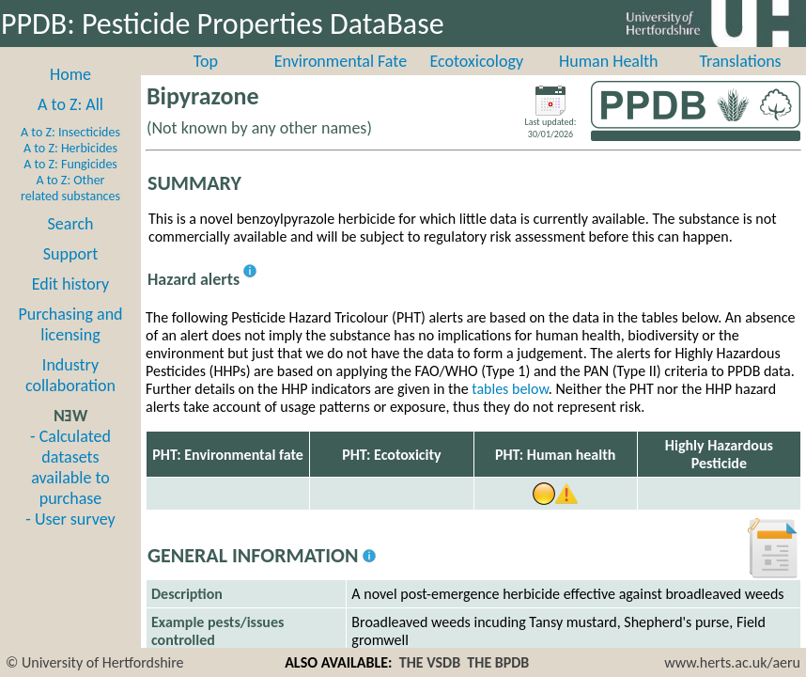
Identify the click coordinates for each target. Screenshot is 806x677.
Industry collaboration (70, 375)
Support (70, 254)
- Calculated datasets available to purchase (70, 467)
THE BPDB (498, 662)
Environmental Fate (340, 61)
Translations (740, 61)
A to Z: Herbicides (70, 148)
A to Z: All (70, 104)
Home (70, 74)
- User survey (70, 519)
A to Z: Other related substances (70, 188)
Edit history (71, 284)
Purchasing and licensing (70, 324)
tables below (510, 389)
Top (206, 61)
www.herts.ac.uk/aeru (732, 662)
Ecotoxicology (476, 61)
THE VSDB (429, 662)
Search (71, 223)
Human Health (609, 61)
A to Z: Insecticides (70, 132)
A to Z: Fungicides (70, 164)
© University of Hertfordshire (95, 662)
